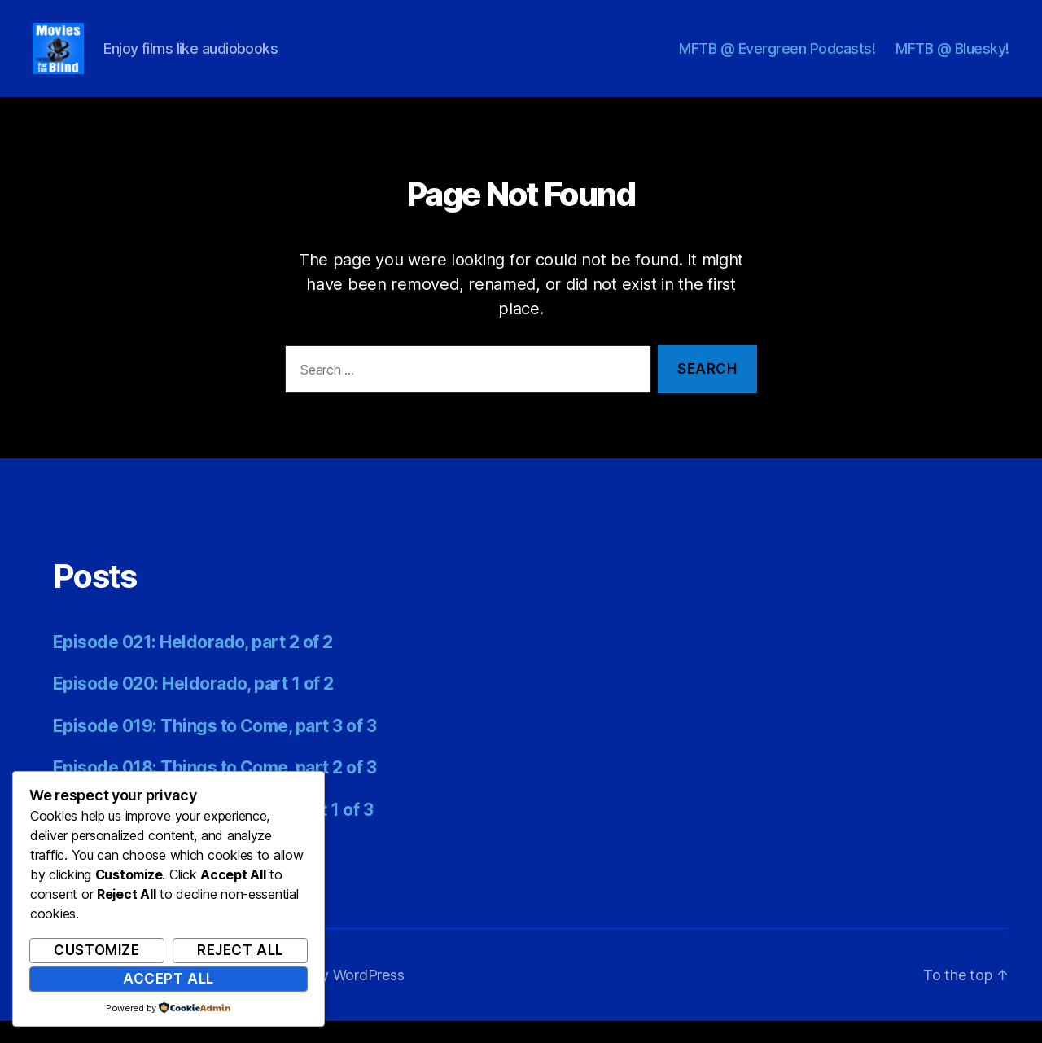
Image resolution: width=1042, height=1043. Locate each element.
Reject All (240, 950)
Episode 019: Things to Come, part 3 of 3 (214, 748)
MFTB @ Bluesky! (952, 59)
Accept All (168, 979)
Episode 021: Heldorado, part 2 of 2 (193, 664)
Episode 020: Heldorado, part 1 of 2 (193, 705)
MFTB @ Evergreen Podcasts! (777, 59)
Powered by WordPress (327, 997)
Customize (96, 950)
